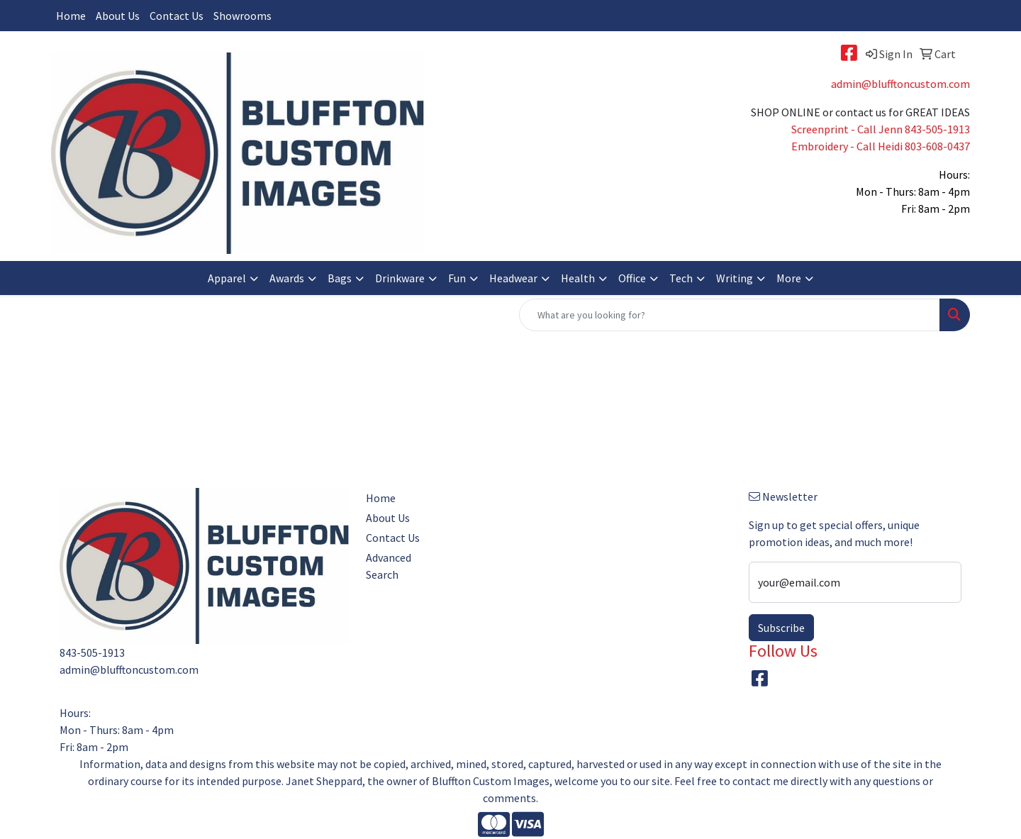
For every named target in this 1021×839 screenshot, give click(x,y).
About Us (118, 16)
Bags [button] (340, 278)
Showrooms (242, 16)
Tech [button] (681, 278)
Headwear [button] (513, 278)
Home (71, 16)
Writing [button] (734, 278)
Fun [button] (457, 278)
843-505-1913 (937, 129)
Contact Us (176, 16)
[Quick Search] (729, 315)
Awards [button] (286, 278)
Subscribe (781, 628)
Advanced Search (388, 566)
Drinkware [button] (400, 278)
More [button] (788, 278)
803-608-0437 (937, 146)
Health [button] (578, 278)
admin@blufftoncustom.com (900, 84)
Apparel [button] (227, 278)
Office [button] (632, 278)
